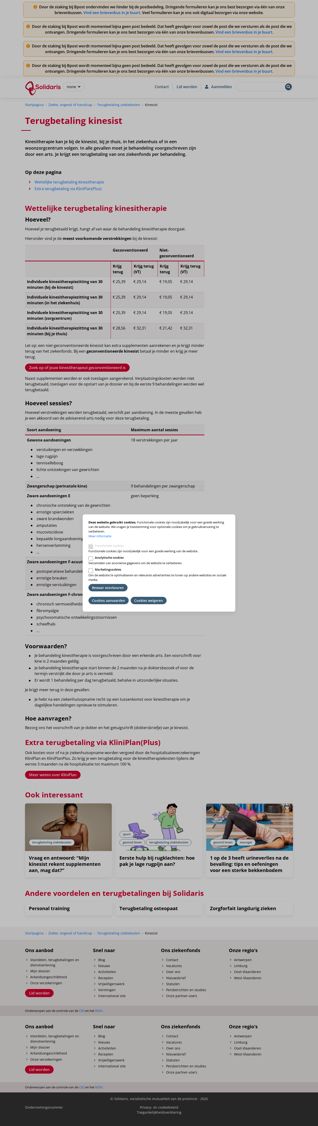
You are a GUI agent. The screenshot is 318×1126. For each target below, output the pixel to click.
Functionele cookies (109, 545)
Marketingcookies (108, 569)
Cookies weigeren (148, 600)
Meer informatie (99, 536)
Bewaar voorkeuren (108, 587)
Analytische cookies (109, 557)
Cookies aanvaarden (108, 600)
